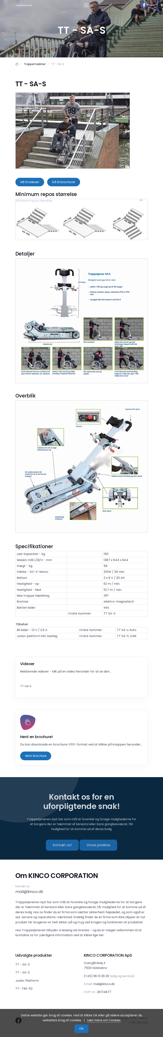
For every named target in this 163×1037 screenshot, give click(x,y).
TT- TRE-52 (24, 988)
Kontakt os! (62, 852)
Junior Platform (27, 980)
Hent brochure (36, 756)
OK (81, 1028)
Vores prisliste (98, 852)
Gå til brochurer (63, 182)
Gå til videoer (30, 182)
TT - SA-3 (22, 964)
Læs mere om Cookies (104, 1020)
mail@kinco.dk (29, 891)
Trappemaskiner (35, 64)
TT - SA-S (22, 972)
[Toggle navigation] (86, 5)
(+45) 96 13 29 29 (96, 976)
